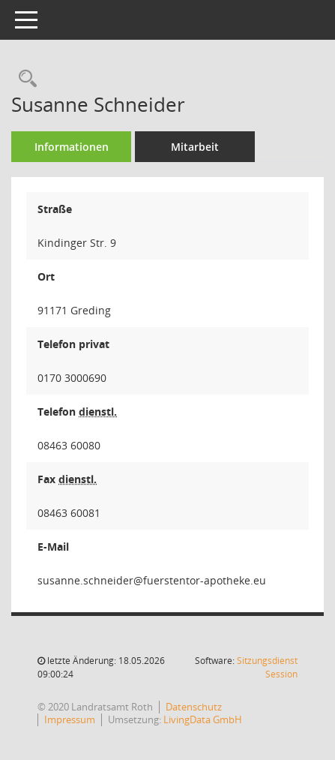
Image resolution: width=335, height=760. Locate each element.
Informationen (71, 147)
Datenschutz (194, 706)
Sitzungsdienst (267, 667)
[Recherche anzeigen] (24, 79)
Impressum (69, 719)
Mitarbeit (195, 147)
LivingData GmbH (202, 719)
